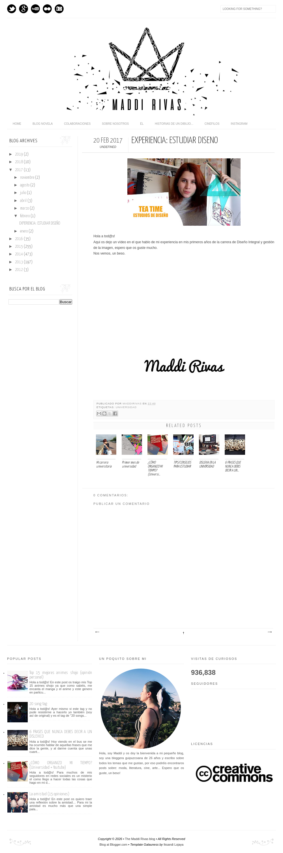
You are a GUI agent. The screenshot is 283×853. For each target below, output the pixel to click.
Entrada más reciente (97, 632)
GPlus (23, 8)
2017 (19, 170)
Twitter (11, 8)
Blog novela (43, 123)
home (17, 123)
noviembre (27, 178)
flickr (47, 8)
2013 (19, 262)
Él (141, 123)
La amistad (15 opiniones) (49, 794)
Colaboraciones (77, 123)
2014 (19, 254)
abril (23, 201)
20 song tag (38, 704)
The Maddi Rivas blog (140, 839)
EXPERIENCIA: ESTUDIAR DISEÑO (39, 223)
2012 (19, 270)
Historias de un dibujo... (174, 123)
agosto (25, 185)
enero (24, 231)
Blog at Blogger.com (113, 844)
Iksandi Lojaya (173, 844)
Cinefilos (212, 123)
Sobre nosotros (115, 123)
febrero (25, 216)
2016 (19, 239)
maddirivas (133, 403)
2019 (19, 154)
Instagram (59, 8)
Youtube (35, 8)
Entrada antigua (269, 632)
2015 (19, 247)
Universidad (126, 407)
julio (23, 193)
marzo (25, 208)
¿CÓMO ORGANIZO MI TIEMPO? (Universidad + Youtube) (60, 765)
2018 (19, 162)
